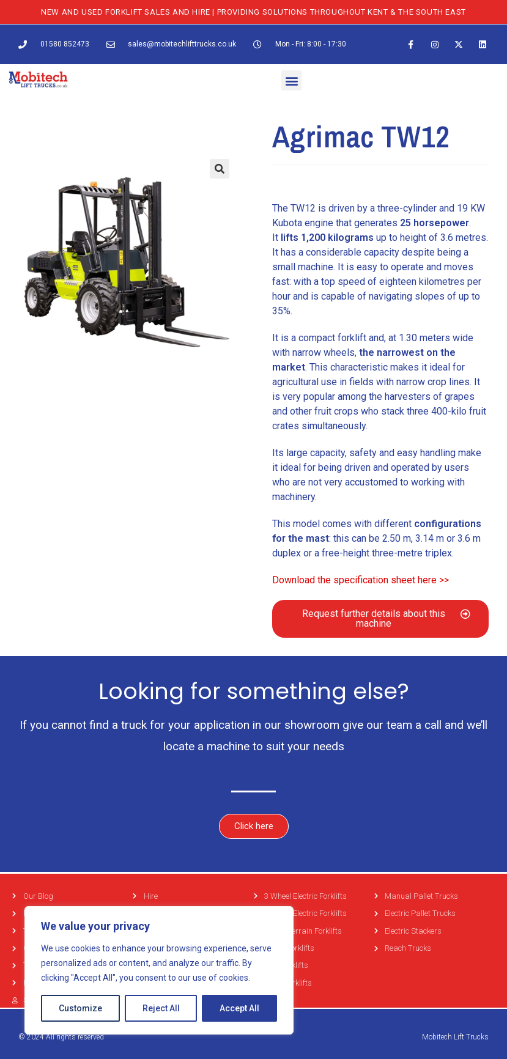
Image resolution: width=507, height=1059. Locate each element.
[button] (291, 80)
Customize (80, 1008)
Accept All (239, 1008)
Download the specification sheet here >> (360, 580)
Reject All (161, 1008)
